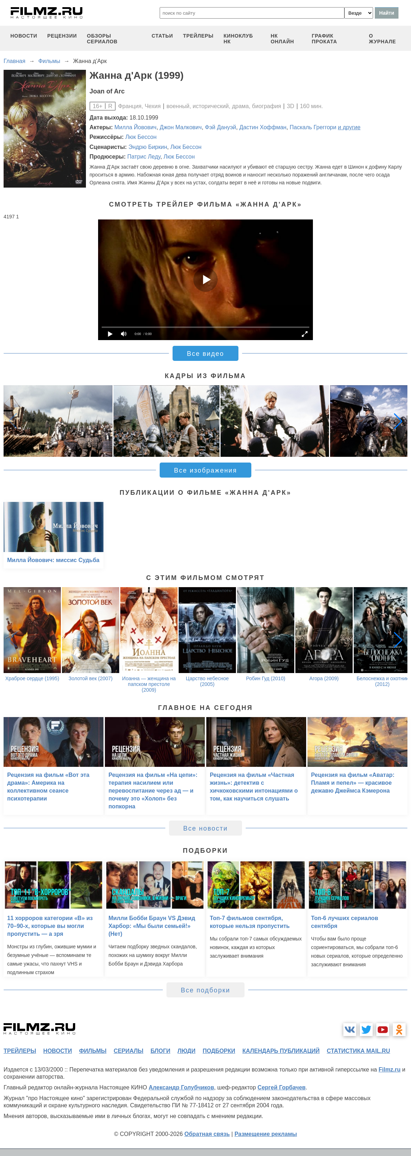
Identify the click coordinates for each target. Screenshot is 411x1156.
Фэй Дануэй (220, 127)
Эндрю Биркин (148, 147)
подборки (219, 1051)
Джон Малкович (181, 127)
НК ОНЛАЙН (282, 38)
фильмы (92, 1051)
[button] (398, 421)
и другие (349, 127)
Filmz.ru (389, 1069)
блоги (160, 1051)
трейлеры (198, 36)
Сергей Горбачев (281, 1087)
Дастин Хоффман (262, 127)
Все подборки (205, 990)
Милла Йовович (136, 127)
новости (23, 36)
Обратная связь (207, 1134)
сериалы (128, 1051)
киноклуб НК (238, 38)
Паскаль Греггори (313, 127)
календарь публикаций (281, 1051)
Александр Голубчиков (181, 1087)
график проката (324, 38)
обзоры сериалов (102, 38)
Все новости (205, 828)
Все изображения (205, 470)
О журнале (382, 38)
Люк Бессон (140, 137)
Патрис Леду (143, 157)
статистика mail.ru (358, 1051)
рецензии (62, 36)
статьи (162, 36)
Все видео (205, 353)
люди (186, 1051)
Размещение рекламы (265, 1134)
